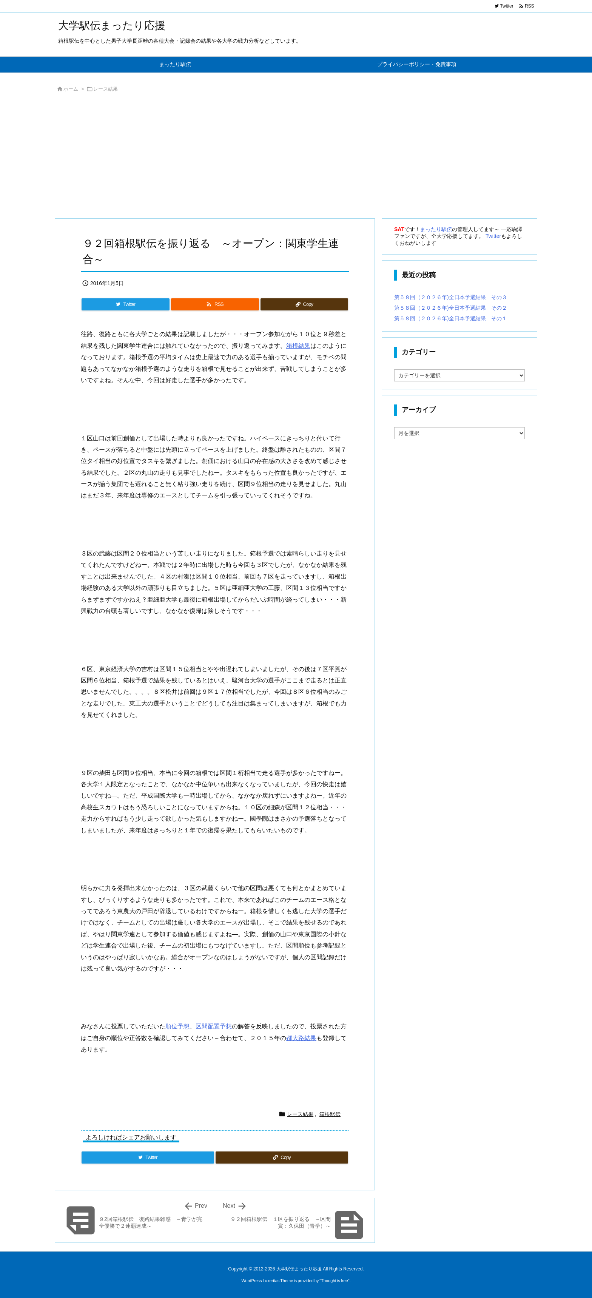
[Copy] (304, 304)
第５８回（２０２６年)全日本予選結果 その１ (450, 318)
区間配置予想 (214, 1026)
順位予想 (177, 1026)
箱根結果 (298, 346)
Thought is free (334, 1280)
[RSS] (215, 304)
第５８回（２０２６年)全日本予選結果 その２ (450, 308)
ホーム (70, 89)
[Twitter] (126, 304)
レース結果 (105, 89)
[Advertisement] (280, 157)
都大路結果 (301, 1038)
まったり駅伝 (436, 229)
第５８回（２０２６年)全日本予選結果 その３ (450, 297)
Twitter (493, 236)
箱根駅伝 (330, 1114)
